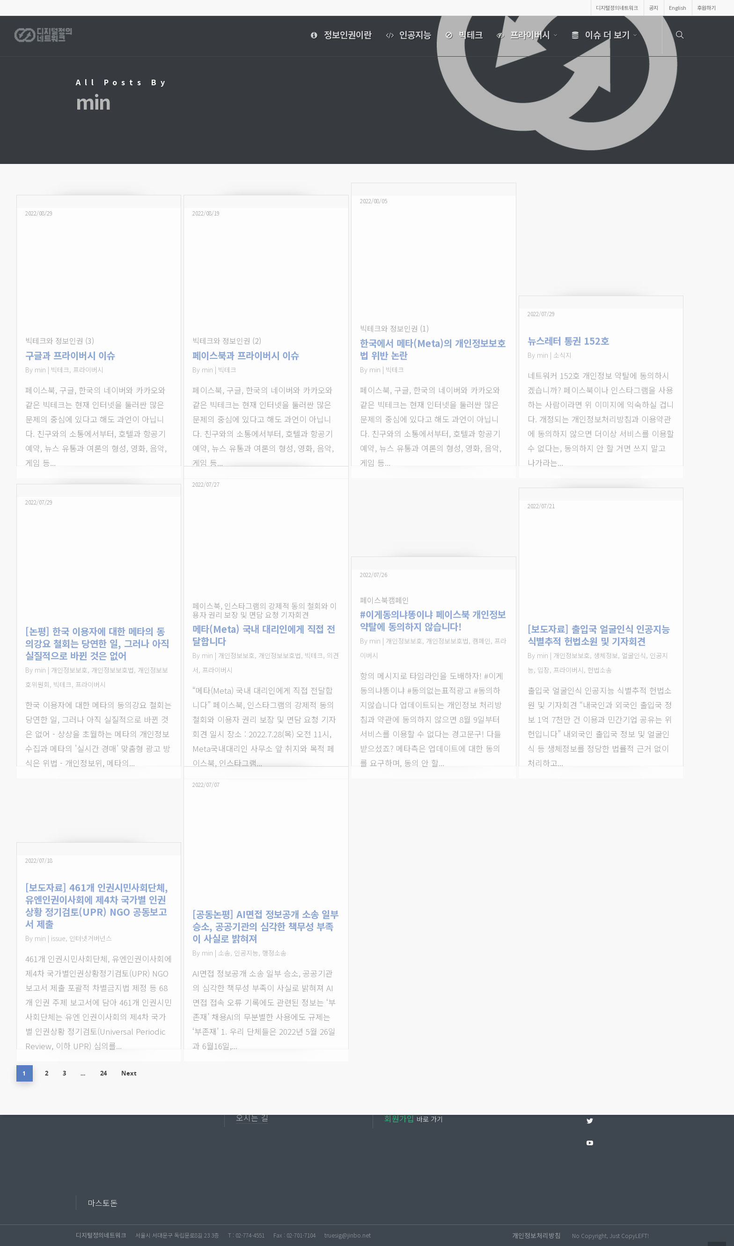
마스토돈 (102, 1203)
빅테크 (462, 35)
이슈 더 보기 (603, 35)
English (677, 7)
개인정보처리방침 (536, 1235)
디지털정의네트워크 (617, 7)
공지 (653, 7)
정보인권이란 (339, 35)
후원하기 (706, 7)
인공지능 (406, 35)
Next (132, 1073)
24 (106, 1073)
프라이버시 (525, 35)
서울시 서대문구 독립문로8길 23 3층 (177, 1235)
